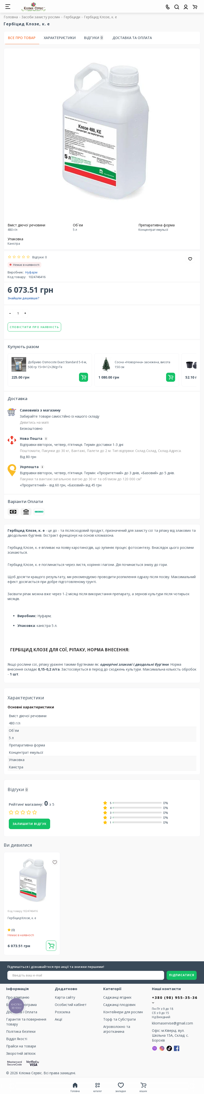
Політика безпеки (20, 1031)
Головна (11, 17)
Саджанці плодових (119, 1004)
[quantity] (18, 313)
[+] (25, 313)
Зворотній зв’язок (21, 1053)
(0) (11, 930)
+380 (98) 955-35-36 (175, 999)
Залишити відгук (29, 824)
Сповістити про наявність (34, 327)
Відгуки (93, 37)
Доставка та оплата (132, 37)
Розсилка (62, 1012)
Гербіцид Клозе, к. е (22, 918)
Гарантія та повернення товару (26, 1021)
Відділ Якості (16, 1038)
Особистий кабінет (71, 1004)
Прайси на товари (21, 1046)
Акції (58, 1019)
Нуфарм (31, 272)
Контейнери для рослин (123, 1012)
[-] (10, 313)
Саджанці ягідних (117, 997)
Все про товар (21, 37)
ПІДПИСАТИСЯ (181, 975)
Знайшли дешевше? (23, 298)
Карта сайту (65, 997)
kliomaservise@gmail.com (172, 1023)
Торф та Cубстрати (119, 1019)
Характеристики (60, 37)
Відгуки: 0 (39, 257)
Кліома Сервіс (30, 1073)
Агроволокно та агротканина (116, 1029)
